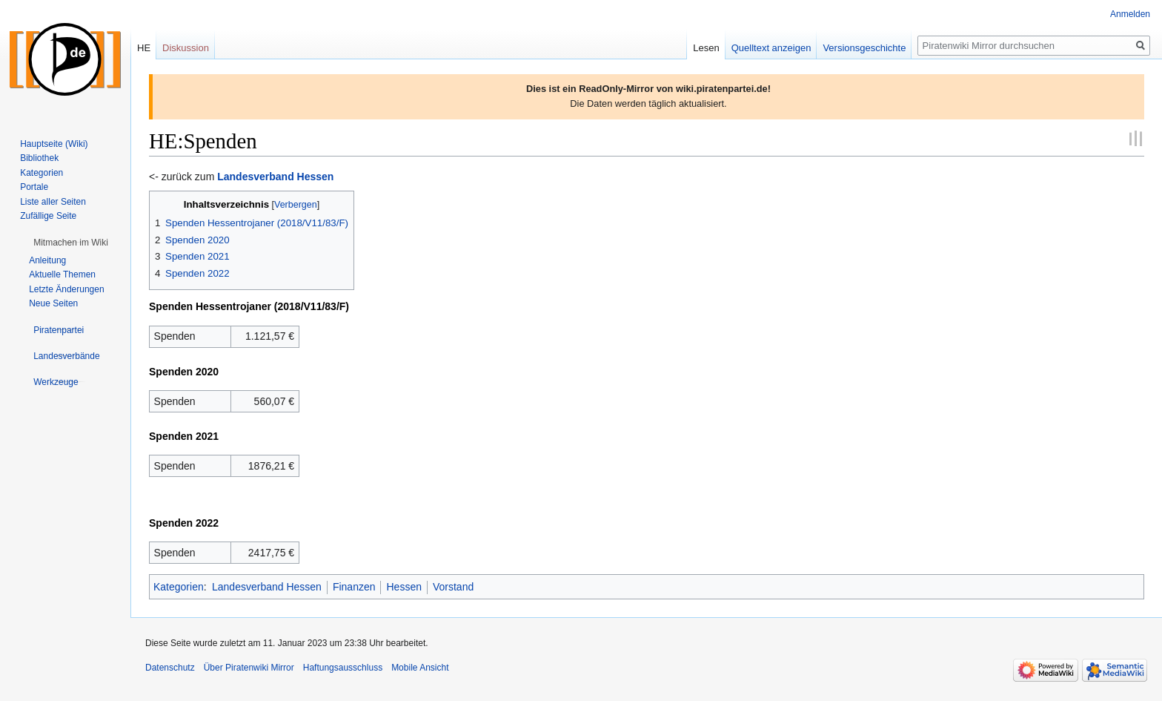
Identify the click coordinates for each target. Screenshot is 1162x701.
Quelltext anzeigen (771, 47)
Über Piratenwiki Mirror (249, 667)
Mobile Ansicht (419, 667)
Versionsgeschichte (864, 47)
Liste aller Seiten (53, 202)
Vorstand (453, 587)
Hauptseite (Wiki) (53, 144)
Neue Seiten (53, 303)
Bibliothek (39, 158)
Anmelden (1130, 14)
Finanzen (354, 587)
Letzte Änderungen (66, 289)
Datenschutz (170, 667)
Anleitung (47, 260)
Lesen (706, 47)
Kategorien (178, 587)
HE (143, 47)
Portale (34, 187)
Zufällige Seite (48, 216)
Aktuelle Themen (62, 274)
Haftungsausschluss (342, 667)
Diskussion (185, 47)
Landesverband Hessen (267, 587)
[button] (70, 242)
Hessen (403, 587)
